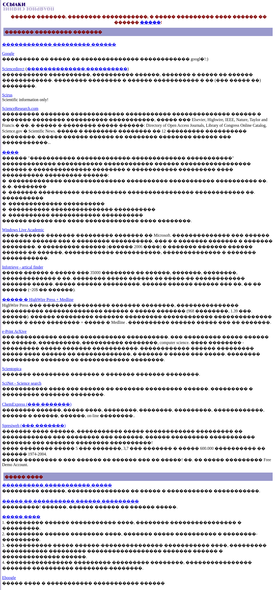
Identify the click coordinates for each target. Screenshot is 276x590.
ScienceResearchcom (20, 108)
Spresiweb (34, 425)
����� (150, 22)
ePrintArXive (14, 331)
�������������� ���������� (77, 69)
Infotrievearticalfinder (22, 267)
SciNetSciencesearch (21, 383)
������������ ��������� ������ (59, 44)
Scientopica (12, 369)
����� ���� (21, 517)
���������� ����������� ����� (57, 485)
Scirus (7, 95)
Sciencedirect (13, 69)
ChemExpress (37, 404)
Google (8, 53)
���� (10, 152)
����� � (15, 299)
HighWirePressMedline (51, 299)
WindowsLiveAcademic (23, 230)
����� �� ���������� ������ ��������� (70, 501)
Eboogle (9, 577)
